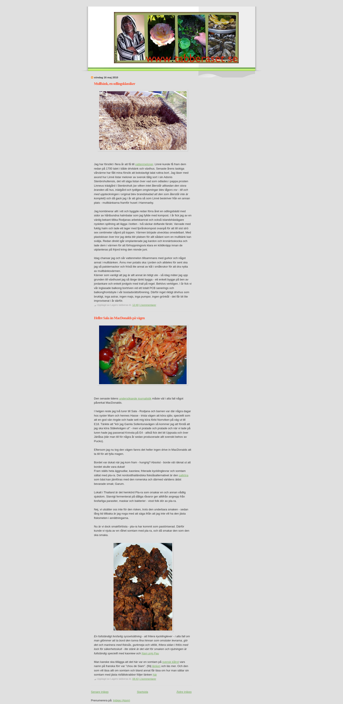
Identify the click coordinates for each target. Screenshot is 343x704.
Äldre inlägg (184, 691)
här (155, 674)
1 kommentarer (147, 305)
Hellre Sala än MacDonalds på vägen (119, 318)
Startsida (142, 691)
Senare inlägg (99, 691)
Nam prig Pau (150, 653)
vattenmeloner (144, 164)
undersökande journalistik (135, 398)
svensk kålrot (170, 662)
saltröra (183, 475)
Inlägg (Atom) (121, 700)
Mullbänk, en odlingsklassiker (114, 84)
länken (156, 666)
